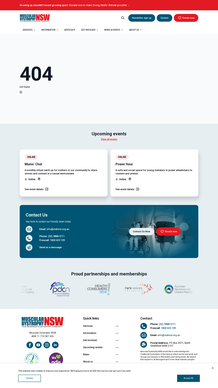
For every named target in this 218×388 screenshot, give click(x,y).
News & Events (112, 30)
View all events (109, 139)
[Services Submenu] (35, 30)
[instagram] (46, 345)
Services (28, 30)
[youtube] (38, 345)
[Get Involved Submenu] (98, 30)
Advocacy (69, 30)
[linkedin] (55, 345)
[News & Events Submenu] (123, 30)
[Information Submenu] (58, 30)
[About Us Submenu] (142, 30)
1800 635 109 (57, 240)
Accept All (188, 378)
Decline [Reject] (29, 378)
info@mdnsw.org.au (58, 229)
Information (48, 30)
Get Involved (88, 30)
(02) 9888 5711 (56, 236)
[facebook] (29, 345)
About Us (134, 30)
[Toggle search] (123, 18)
